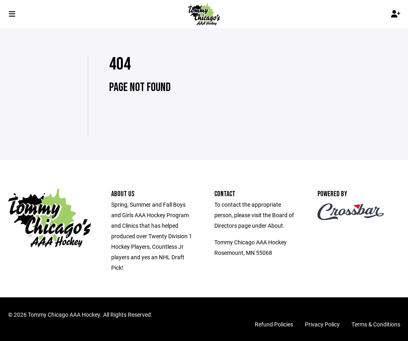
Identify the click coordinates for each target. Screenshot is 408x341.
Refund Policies (274, 324)
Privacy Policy (322, 324)
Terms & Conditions (375, 324)
